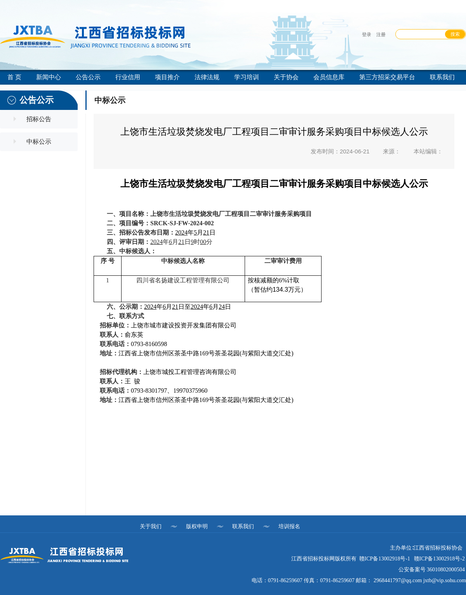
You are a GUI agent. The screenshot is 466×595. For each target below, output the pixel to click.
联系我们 (243, 526)
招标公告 (38, 119)
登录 (366, 34)
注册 (381, 34)
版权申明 (197, 526)
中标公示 (38, 141)
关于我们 (151, 526)
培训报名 (289, 526)
